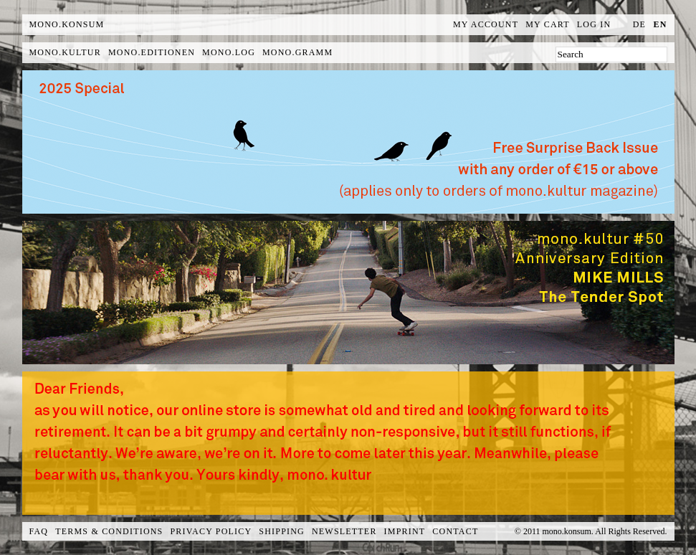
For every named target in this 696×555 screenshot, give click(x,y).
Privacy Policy (211, 531)
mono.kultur (65, 52)
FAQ (39, 531)
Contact (455, 531)
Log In (594, 24)
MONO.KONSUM (67, 24)
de (639, 24)
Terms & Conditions (109, 531)
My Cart (547, 24)
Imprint (405, 531)
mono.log (228, 52)
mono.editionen (151, 52)
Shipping (282, 531)
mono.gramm (297, 52)
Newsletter (344, 531)
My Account (485, 24)
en (660, 24)
